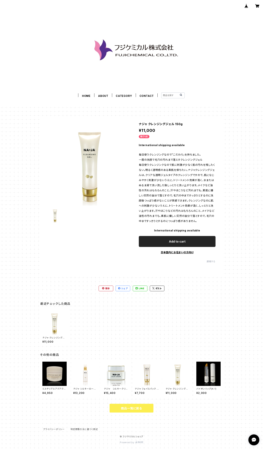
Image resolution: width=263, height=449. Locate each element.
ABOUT (103, 95)
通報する (211, 261)
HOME (86, 95)
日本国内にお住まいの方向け (177, 252)
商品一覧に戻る (131, 408)
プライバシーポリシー (54, 429)
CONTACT (147, 95)
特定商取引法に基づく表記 (84, 429)
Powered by (131, 442)
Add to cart (177, 241)
